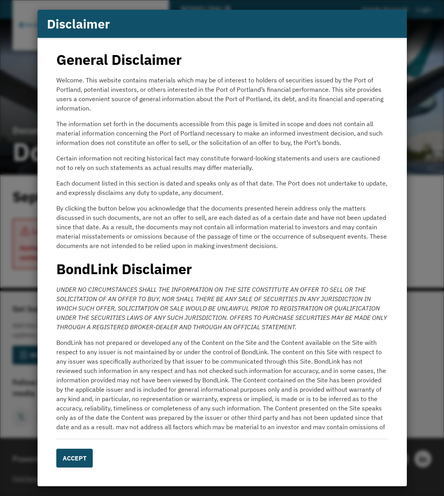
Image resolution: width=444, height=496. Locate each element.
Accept (74, 458)
